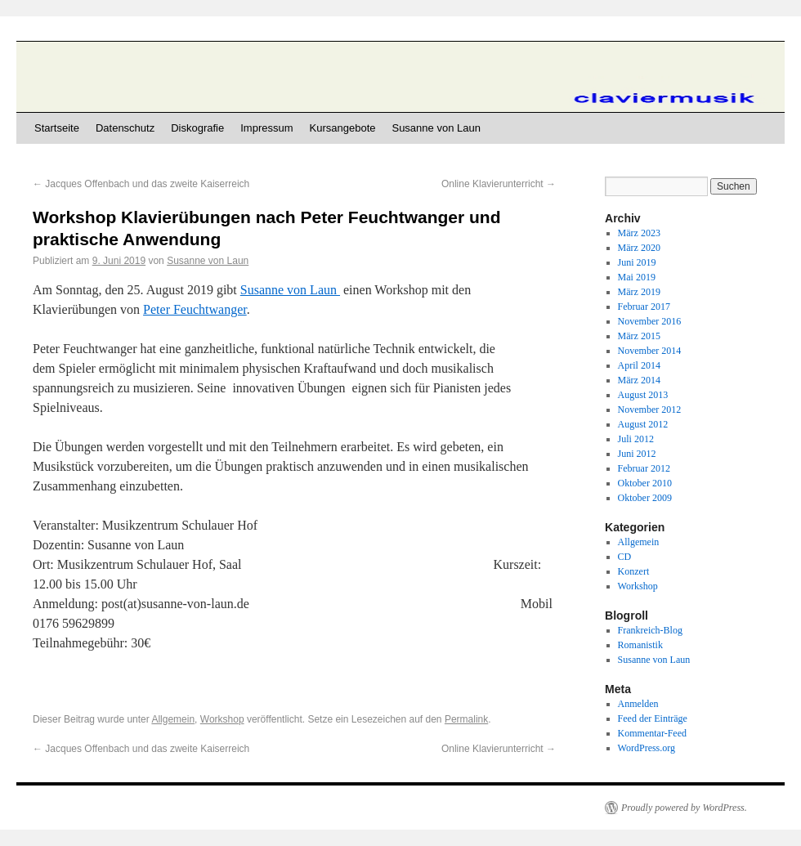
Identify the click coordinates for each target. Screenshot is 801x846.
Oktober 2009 (645, 498)
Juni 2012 (637, 453)
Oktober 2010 (645, 483)
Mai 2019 (637, 277)
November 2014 (650, 350)
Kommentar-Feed (652, 733)
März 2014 (639, 380)
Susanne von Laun (436, 128)
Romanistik (640, 645)
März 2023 (639, 233)
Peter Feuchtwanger (195, 309)
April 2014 (639, 365)
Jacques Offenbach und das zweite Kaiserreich (141, 184)
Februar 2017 (644, 306)
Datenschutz (125, 128)
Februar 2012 (644, 468)
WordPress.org (646, 748)
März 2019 (639, 292)
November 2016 (650, 321)
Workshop (222, 719)
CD (625, 556)
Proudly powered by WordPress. (684, 807)
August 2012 (643, 424)
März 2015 (639, 336)
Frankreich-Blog (650, 630)
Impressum (266, 128)
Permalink (466, 719)
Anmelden (638, 703)
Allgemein (173, 719)
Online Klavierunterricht (498, 184)
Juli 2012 (636, 439)
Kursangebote (343, 128)
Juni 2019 (637, 262)
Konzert (634, 571)
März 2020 (639, 247)
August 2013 (643, 395)
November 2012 (650, 409)
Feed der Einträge (652, 718)
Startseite (56, 128)
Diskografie (197, 128)
